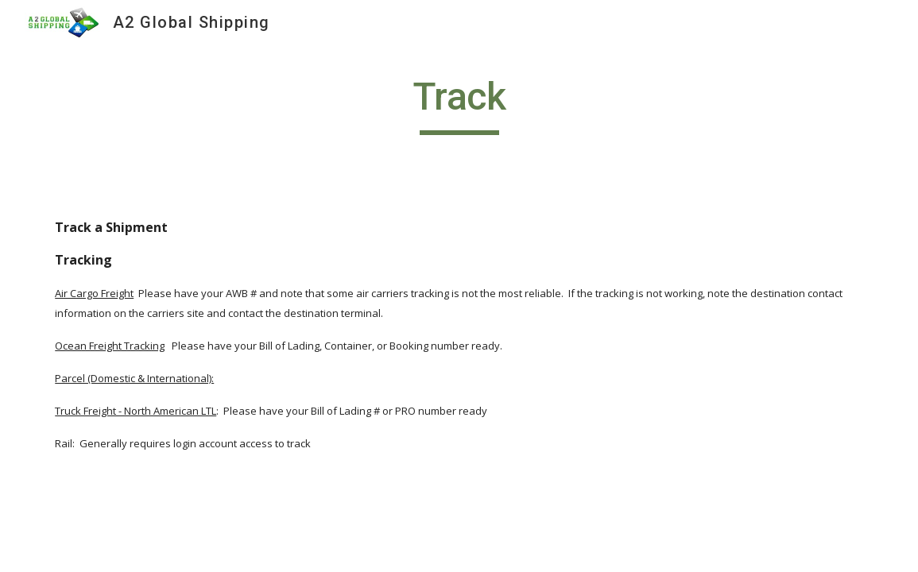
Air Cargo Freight (94, 293)
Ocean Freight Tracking (110, 345)
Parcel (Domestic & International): (134, 378)
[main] (459, 104)
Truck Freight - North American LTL (135, 411)
